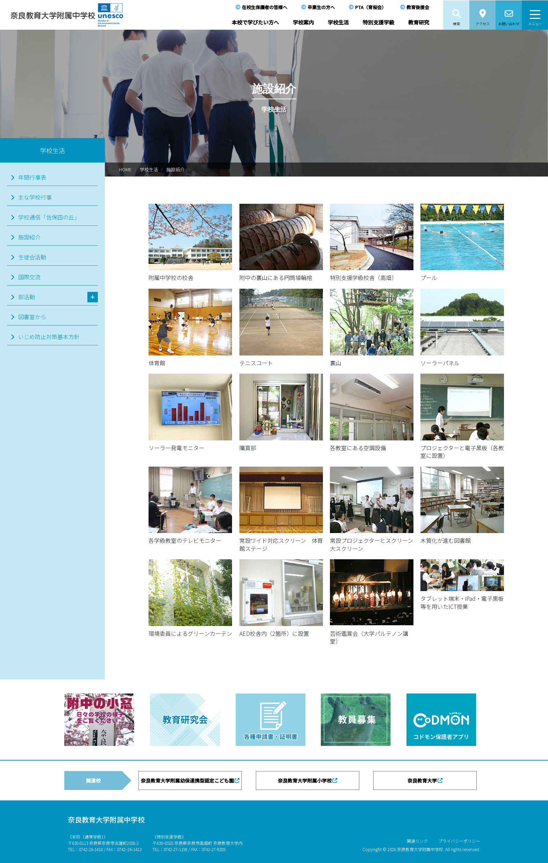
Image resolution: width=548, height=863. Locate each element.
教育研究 (418, 22)
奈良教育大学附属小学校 (305, 780)
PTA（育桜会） (370, 7)
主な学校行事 (35, 197)
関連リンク (417, 841)
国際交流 (29, 277)
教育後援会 (417, 7)
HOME (125, 169)
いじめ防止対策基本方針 (49, 336)
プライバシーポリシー (459, 841)
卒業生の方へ (321, 7)
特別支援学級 (378, 22)
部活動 (26, 297)
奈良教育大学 (422, 780)
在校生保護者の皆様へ (264, 7)
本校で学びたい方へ (255, 22)
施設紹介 (175, 169)
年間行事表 (32, 177)
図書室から (32, 316)
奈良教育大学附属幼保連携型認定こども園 (187, 780)
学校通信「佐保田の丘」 (49, 217)
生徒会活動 (32, 257)
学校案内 (303, 22)
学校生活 (338, 22)
